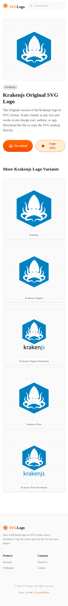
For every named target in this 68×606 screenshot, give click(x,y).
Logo (14, 527)
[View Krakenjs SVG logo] (34, 208)
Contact (42, 568)
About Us (43, 562)
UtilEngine (8, 568)
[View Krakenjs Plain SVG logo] (34, 398)
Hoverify (7, 562)
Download (18, 146)
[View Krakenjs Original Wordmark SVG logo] (34, 335)
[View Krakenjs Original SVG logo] (34, 272)
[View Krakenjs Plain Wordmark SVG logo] (34, 461)
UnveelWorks (43, 592)
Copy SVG (49, 145)
